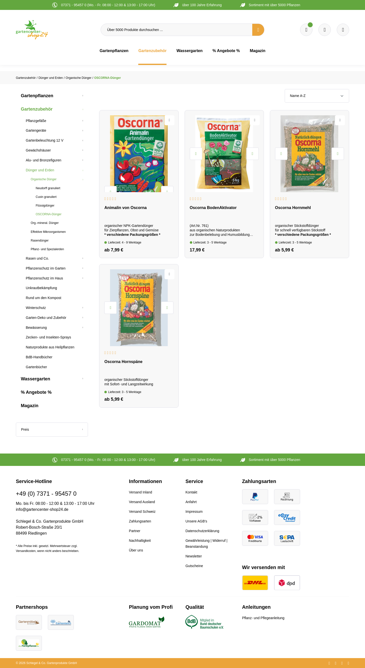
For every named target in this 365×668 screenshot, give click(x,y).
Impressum (193, 512)
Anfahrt (191, 502)
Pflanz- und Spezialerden (47, 249)
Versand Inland (140, 492)
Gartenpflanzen (37, 95)
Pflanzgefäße (36, 121)
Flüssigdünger (45, 205)
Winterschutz (36, 308)
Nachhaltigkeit (140, 541)
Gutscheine (194, 566)
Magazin (29, 405)
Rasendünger (40, 240)
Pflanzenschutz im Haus (44, 278)
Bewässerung (36, 328)
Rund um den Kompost (43, 298)
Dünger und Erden (40, 170)
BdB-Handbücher (39, 357)
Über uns (136, 550)
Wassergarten (35, 378)
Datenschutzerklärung (202, 531)
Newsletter (193, 556)
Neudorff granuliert (48, 188)
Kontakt (191, 492)
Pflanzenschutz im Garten (45, 268)
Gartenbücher (36, 367)
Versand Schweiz (142, 512)
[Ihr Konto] (343, 30)
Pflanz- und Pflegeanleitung (263, 618)
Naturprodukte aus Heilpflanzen (50, 347)
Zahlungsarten (140, 521)
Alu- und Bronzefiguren (43, 160)
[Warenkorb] (324, 30)
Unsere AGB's (196, 521)
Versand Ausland (142, 502)
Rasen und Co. (37, 258)
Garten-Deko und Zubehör (46, 318)
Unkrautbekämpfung (41, 288)
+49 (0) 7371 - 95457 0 (46, 493)
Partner (134, 531)
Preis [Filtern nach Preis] (52, 429)
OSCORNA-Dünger (48, 214)
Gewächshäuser (38, 150)
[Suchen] (258, 30)
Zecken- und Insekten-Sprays (48, 337)
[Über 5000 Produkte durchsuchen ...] (177, 30)
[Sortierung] (317, 96)
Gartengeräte (36, 130)
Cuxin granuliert (46, 197)
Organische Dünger (43, 179)
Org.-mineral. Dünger (45, 223)
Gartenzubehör (37, 109)
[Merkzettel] (306, 30)
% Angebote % (36, 392)
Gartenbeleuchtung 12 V (44, 140)
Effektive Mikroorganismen (48, 232)
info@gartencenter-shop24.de (42, 509)
